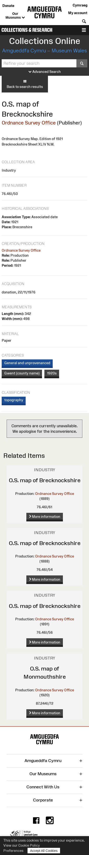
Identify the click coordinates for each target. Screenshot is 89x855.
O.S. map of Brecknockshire (44, 480)
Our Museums (15, 16)
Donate (8, 6)
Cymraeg (80, 5)
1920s (52, 373)
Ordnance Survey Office (29, 122)
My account (77, 13)
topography (13, 400)
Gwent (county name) (22, 373)
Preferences (13, 851)
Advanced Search (44, 72)
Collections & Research (26, 30)
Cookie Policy (29, 845)
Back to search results (25, 84)
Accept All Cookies (44, 851)
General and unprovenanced (27, 363)
